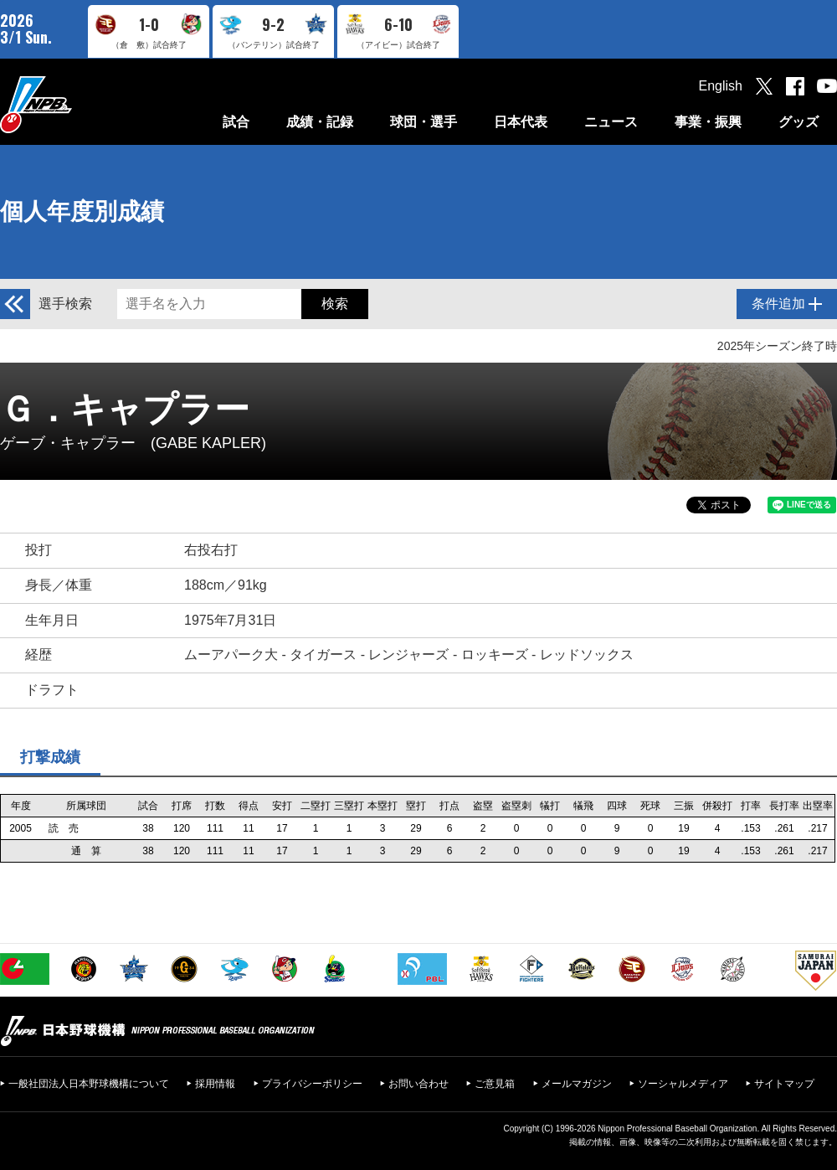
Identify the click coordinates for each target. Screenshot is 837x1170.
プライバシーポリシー (312, 1084)
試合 (236, 122)
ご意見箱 (495, 1084)
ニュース (611, 122)
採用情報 (215, 1084)
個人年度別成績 (82, 211)
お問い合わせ (418, 1084)
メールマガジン (577, 1084)
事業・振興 (708, 122)
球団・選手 (423, 122)
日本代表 (520, 122)
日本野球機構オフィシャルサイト (78, 104)
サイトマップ (784, 1084)
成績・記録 (319, 122)
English (720, 86)
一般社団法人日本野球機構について (88, 1084)
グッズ (798, 122)
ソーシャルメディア (683, 1084)
